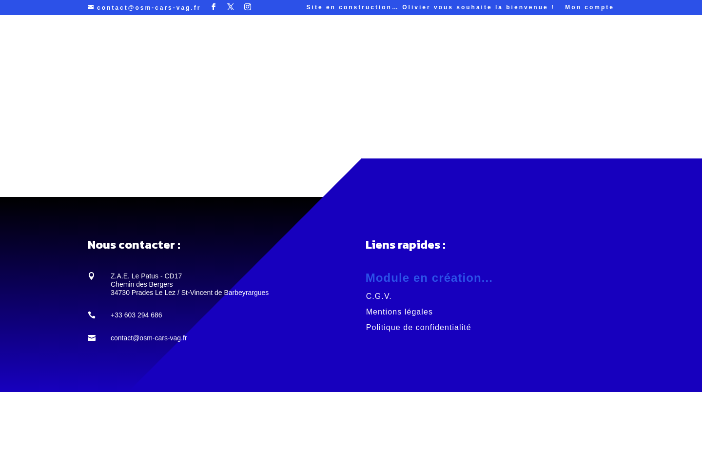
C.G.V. (379, 296)
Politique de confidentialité (418, 327)
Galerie (398, 43)
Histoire (436, 43)
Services (256, 43)
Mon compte (589, 7)
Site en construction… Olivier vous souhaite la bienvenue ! (431, 7)
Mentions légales (399, 312)
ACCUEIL (202, 43)
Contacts (478, 43)
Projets (305, 43)
